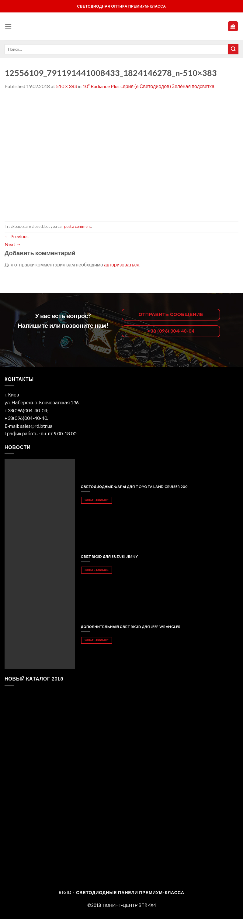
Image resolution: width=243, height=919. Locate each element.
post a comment (77, 226)
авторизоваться (121, 264)
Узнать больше (97, 500)
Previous (17, 236)
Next (13, 244)
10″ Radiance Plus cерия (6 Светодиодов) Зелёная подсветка (148, 86)
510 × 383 (66, 86)
